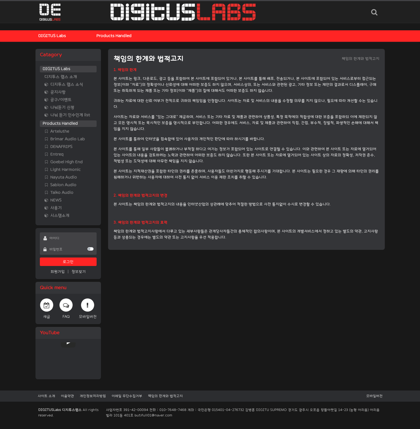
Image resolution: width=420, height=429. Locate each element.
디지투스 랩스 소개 (60, 76)
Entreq (54, 154)
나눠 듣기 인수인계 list (67, 115)
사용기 (53, 208)
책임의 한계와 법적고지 (165, 396)
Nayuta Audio (60, 177)
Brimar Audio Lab (64, 139)
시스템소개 (56, 215)
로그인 (68, 261)
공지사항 (54, 92)
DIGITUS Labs (52, 36)
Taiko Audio (58, 192)
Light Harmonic (62, 169)
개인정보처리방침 (93, 396)
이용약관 (67, 396)
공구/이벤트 (58, 99)
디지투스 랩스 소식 (63, 84)
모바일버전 (374, 396)
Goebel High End (63, 162)
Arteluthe (56, 131)
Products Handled (114, 36)
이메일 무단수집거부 (127, 396)
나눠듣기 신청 (59, 107)
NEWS (52, 200)
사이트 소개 (46, 396)
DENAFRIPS (58, 146)
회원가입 (57, 271)
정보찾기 (79, 271)
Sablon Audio (60, 185)
